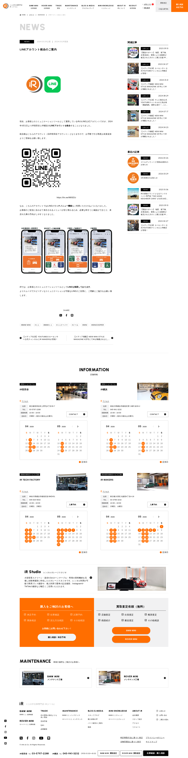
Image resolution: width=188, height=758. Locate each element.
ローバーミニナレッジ (117, 719)
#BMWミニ (47, 325)
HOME (24, 15)
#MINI (84, 325)
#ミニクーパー (62, 325)
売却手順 (44, 721)
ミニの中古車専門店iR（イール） (12, 6)
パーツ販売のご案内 (95, 723)
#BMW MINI (26, 325)
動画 (89, 727)
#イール (75, 325)
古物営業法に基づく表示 (130, 742)
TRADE (44, 711)
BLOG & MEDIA (95, 711)
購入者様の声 (93, 719)
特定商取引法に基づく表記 (131, 738)
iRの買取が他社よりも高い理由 (49, 716)
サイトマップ (151, 742)
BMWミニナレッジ (116, 715)
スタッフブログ (93, 715)
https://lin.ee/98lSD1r (66, 197)
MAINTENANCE (70, 711)
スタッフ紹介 (137, 719)
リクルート (136, 727)
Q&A (42, 725)
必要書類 (44, 729)
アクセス (25, 401)
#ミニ (37, 325)
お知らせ (31, 15)
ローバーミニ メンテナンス (72, 719)
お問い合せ (161, 715)
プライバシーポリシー (155, 738)
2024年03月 (41, 15)
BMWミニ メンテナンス (71, 715)
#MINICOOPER (97, 325)
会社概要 (135, 715)
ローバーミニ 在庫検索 (27, 722)
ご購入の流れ (162, 719)
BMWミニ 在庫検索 (27, 712)
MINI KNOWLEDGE (118, 711)
